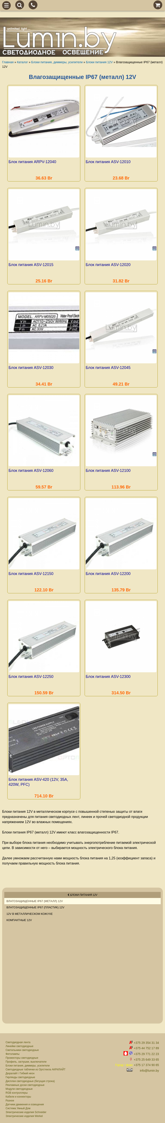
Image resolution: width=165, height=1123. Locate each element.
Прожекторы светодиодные (22, 1055)
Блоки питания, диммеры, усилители (28, 1062)
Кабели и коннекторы (18, 1093)
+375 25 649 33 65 (146, 1057)
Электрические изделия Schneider (26, 1109)
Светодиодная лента (18, 1039)
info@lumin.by (149, 1067)
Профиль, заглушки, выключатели (26, 1058)
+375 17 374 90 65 (146, 1062)
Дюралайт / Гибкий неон (20, 1070)
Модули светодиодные (19, 1086)
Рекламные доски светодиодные (25, 1082)
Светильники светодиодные (22, 1047)
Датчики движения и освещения (25, 1101)
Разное (10, 1097)
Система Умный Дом (18, 1105)
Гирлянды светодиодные (20, 1074)
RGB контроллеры (17, 1089)
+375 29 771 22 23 (146, 1051)
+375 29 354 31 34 (146, 1040)
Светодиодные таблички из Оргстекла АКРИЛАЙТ (36, 1066)
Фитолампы (13, 1051)
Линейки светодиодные (19, 1043)
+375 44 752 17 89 (146, 1045)
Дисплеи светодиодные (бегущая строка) (30, 1078)
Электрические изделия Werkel (24, 1113)
